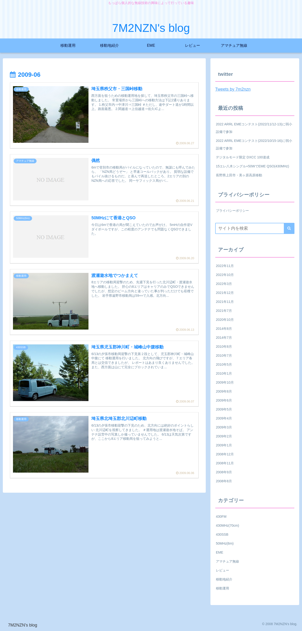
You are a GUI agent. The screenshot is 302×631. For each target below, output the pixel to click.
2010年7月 (224, 355)
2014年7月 (224, 337)
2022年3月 (224, 284)
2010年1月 (224, 373)
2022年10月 (225, 275)
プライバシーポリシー (232, 210)
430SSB (222, 534)
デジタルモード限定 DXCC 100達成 (242, 157)
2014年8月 (224, 328)
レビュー (222, 570)
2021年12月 (225, 293)
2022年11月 (225, 266)
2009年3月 (224, 427)
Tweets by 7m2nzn (233, 89)
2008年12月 (225, 454)
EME (219, 552)
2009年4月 (224, 418)
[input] (254, 228)
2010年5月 (224, 364)
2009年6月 (224, 400)
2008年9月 (224, 472)
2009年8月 (224, 391)
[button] (289, 228)
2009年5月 (224, 409)
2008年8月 (224, 481)
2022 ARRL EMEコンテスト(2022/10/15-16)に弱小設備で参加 (254, 144)
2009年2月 (224, 436)
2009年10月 (225, 382)
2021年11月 (225, 302)
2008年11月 (225, 463)
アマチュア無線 (227, 561)
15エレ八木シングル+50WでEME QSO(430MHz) (252, 166)
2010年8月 (224, 346)
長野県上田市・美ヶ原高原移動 (239, 175)
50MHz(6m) (225, 543)
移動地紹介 (224, 579)
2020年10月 (225, 320)
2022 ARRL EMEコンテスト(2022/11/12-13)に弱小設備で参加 (254, 128)
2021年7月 (224, 311)
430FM (221, 516)
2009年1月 (224, 445)
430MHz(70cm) (227, 525)
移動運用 (222, 588)
